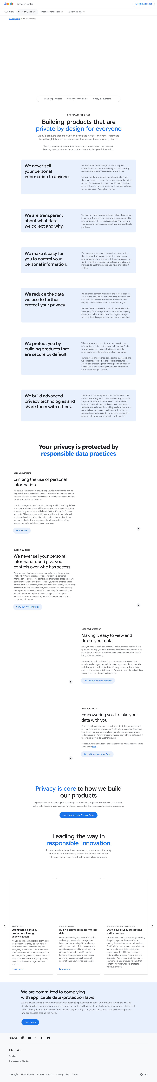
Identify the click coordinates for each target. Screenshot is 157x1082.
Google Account (143, 4)
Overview (9, 12)
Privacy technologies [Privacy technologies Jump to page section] (76, 99)
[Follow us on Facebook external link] (42, 1038)
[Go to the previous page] (4, 926)
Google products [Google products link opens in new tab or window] (45, 1074)
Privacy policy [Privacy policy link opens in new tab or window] (62, 1074)
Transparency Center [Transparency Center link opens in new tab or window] (19, 1061)
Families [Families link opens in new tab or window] (12, 1056)
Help (144, 1074)
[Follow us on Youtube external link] (29, 1038)
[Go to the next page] (152, 926)
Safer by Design (27, 12)
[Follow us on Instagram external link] (23, 1038)
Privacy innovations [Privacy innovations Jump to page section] (101, 99)
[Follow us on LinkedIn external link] (48, 1038)
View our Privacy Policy (27, 607)
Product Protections (52, 12)
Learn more (22, 530)
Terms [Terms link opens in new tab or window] (75, 1074)
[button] (138, 529)
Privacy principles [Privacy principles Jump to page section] (53, 99)
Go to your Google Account (98, 680)
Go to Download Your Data (97, 754)
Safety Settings (76, 12)
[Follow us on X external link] (36, 1038)
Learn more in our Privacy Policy (78, 815)
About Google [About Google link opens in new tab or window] (27, 1074)
